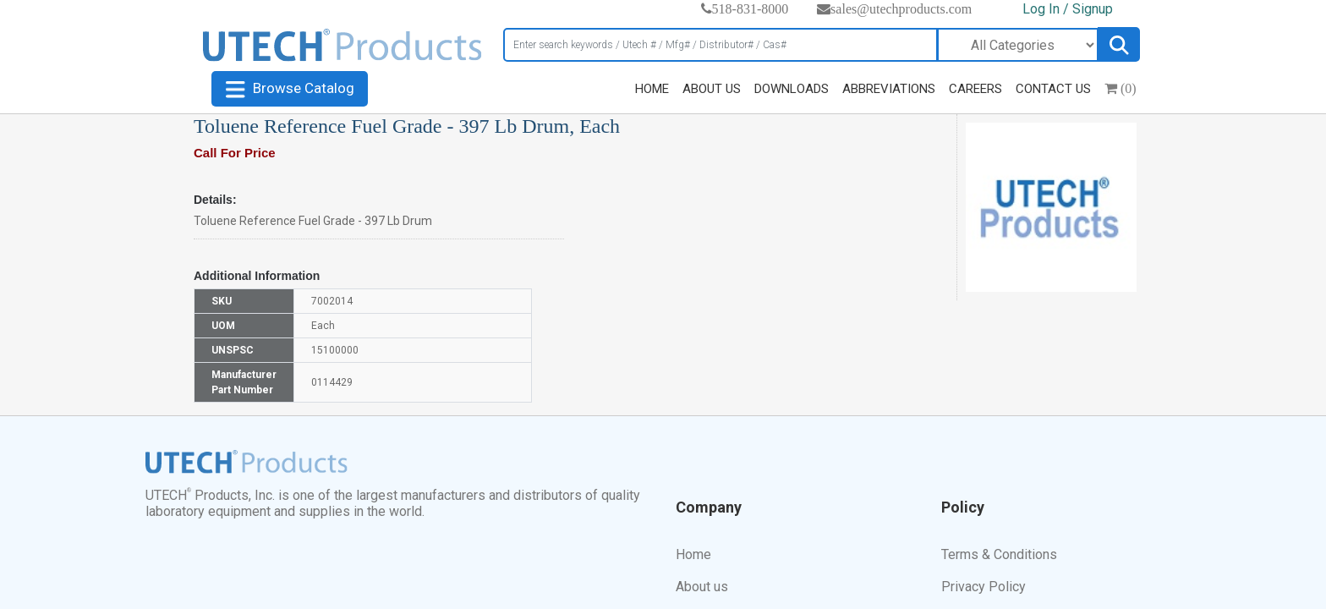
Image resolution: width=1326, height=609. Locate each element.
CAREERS (975, 88)
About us (702, 587)
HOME (652, 88)
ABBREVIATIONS (888, 88)
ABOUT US (711, 88)
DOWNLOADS (791, 88)
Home (693, 554)
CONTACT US (1053, 88)
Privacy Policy (983, 587)
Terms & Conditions (999, 554)
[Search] (720, 45)
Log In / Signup (1067, 9)
